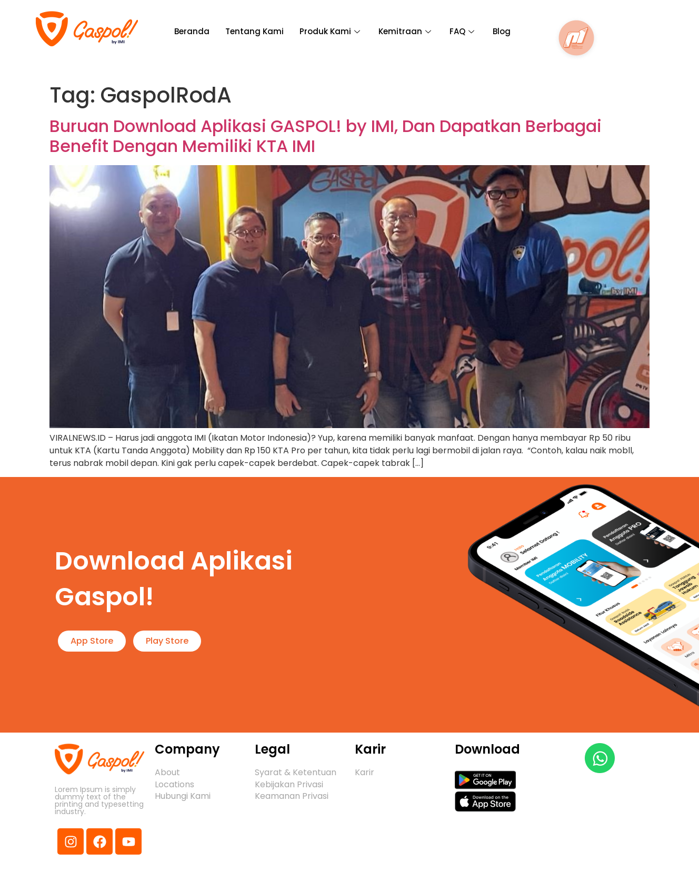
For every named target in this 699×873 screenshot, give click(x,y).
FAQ (463, 31)
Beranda (191, 31)
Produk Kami (331, 31)
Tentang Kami (254, 31)
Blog (502, 31)
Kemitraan (406, 31)
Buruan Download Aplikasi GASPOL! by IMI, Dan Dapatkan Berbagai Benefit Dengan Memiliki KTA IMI (325, 136)
